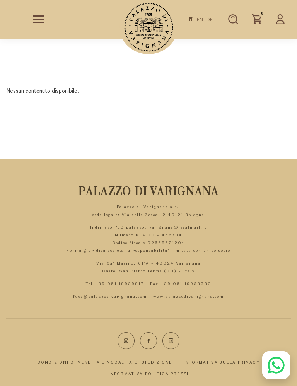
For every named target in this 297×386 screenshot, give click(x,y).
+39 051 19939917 (119, 283)
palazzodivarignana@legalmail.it (166, 227)
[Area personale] (280, 19)
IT (191, 19)
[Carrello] (257, 19)
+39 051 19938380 (185, 283)
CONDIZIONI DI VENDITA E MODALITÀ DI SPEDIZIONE (104, 362)
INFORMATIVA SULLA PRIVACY (221, 362)
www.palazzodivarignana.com (188, 296)
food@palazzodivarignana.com (110, 296)
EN (200, 19)
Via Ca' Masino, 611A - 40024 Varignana (148, 263)
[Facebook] (148, 340)
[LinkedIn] (170, 340)
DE (210, 19)
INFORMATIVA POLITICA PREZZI (148, 373)
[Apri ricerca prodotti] (233, 19)
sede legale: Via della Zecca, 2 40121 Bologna (148, 214)
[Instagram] (126, 340)
